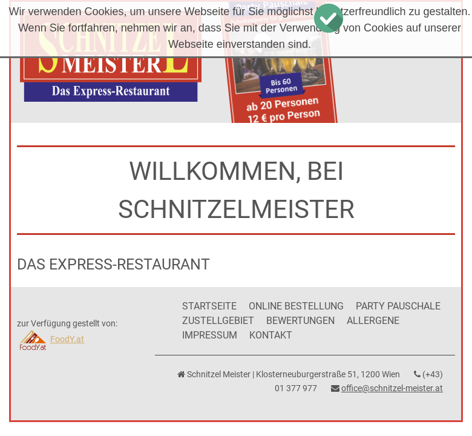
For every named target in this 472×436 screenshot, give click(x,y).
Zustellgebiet (218, 320)
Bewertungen (300, 320)
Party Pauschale (398, 306)
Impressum (209, 335)
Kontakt (270, 335)
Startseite (209, 306)
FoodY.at (50, 339)
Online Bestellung (296, 306)
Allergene (373, 320)
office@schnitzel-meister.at (392, 388)
